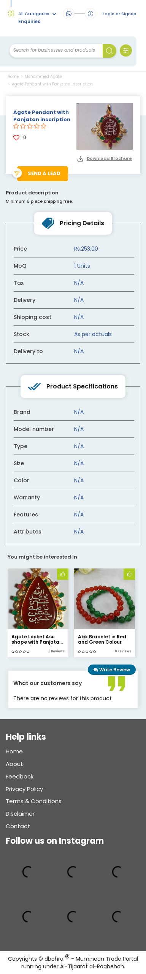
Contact (18, 826)
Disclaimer (20, 814)
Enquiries (29, 21)
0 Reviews (56, 651)
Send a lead (44, 173)
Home (13, 76)
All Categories (37, 14)
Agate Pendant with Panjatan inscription (50, 84)
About (14, 764)
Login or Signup (119, 14)
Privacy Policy (24, 789)
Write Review (112, 669)
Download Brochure (109, 158)
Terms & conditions (34, 801)
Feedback (19, 776)
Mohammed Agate (41, 76)
